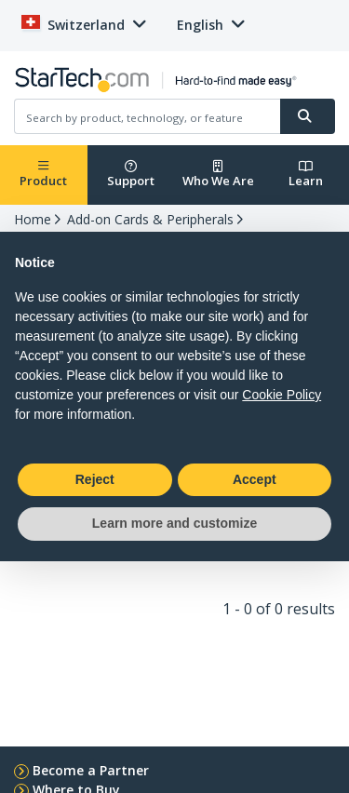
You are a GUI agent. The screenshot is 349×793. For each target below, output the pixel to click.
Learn (306, 174)
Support (130, 174)
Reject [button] (94, 479)
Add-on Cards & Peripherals (150, 219)
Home (32, 219)
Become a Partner (91, 770)
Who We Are (218, 174)
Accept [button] (254, 479)
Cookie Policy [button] (281, 394)
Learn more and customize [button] (174, 523)
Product (43, 174)
